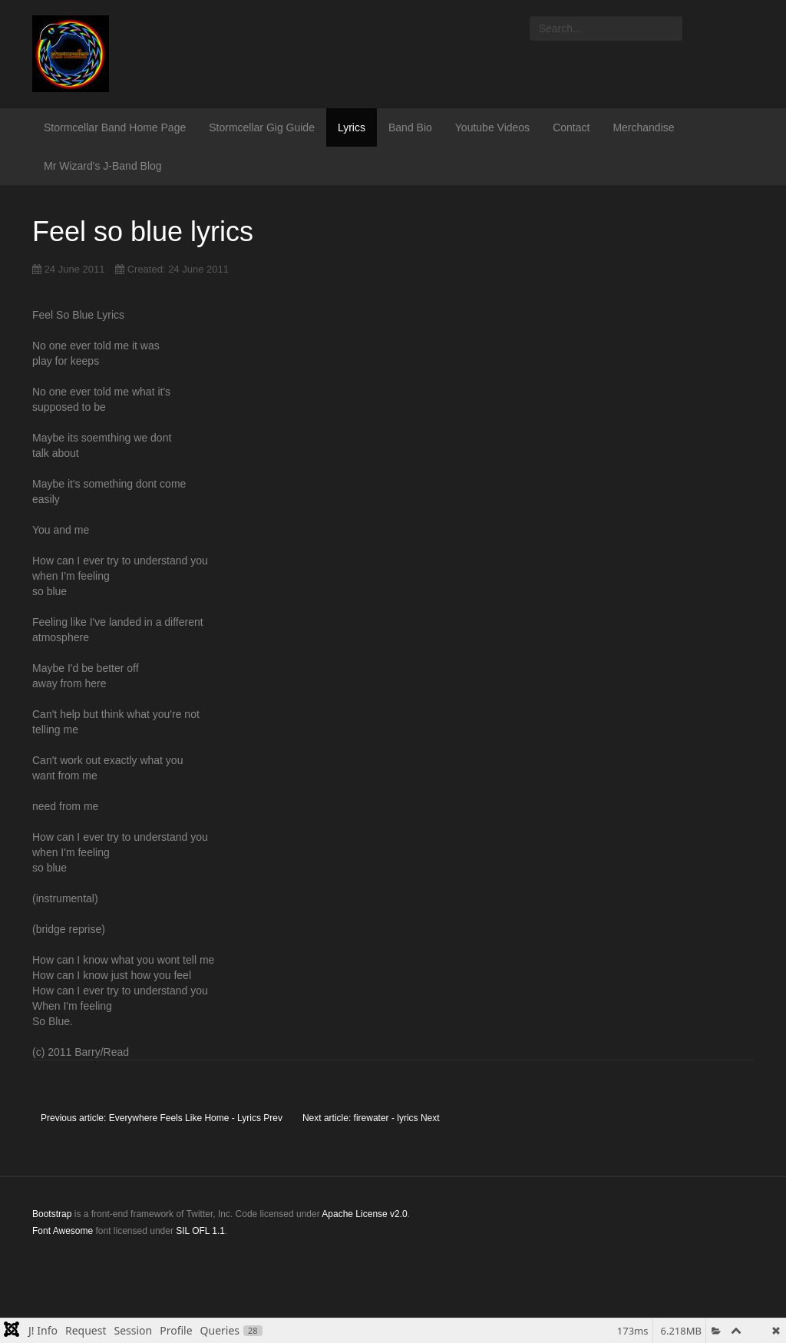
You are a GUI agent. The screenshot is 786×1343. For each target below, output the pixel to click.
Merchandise (643, 127)
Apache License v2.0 (364, 1214)
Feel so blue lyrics (142, 231)
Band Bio (410, 127)
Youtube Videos (492, 127)
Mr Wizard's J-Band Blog (103, 166)
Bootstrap (51, 1214)
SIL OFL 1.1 (200, 1231)
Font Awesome (62, 1231)
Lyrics (351, 127)
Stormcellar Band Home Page (115, 127)
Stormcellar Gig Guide (262, 127)
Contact (571, 127)
